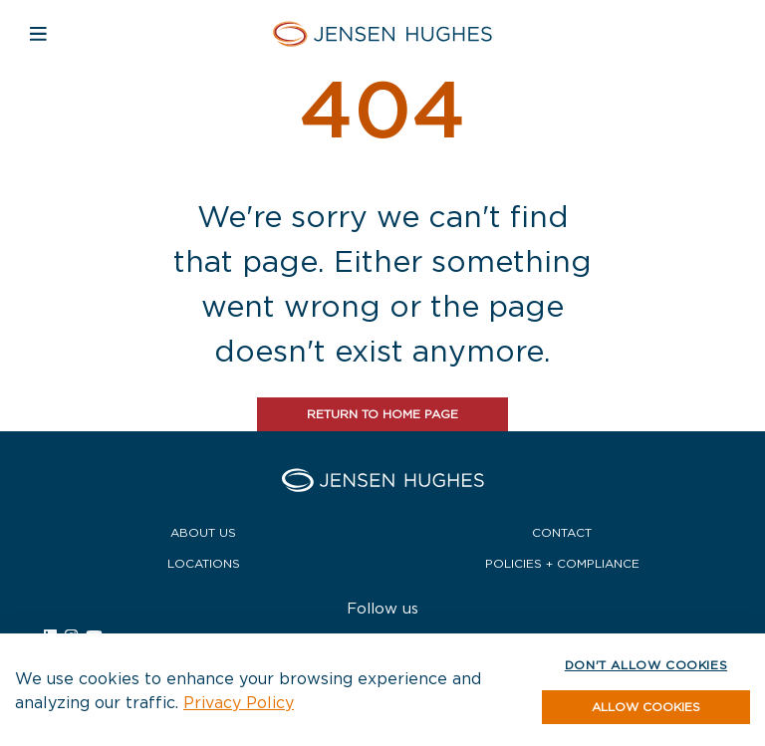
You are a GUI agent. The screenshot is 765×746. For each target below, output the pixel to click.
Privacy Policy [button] (238, 702)
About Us (203, 532)
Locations (203, 563)
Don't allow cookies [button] (646, 664)
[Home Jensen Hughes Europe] (382, 33)
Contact (562, 532)
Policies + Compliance (562, 563)
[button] (646, 707)
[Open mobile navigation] (38, 33)
